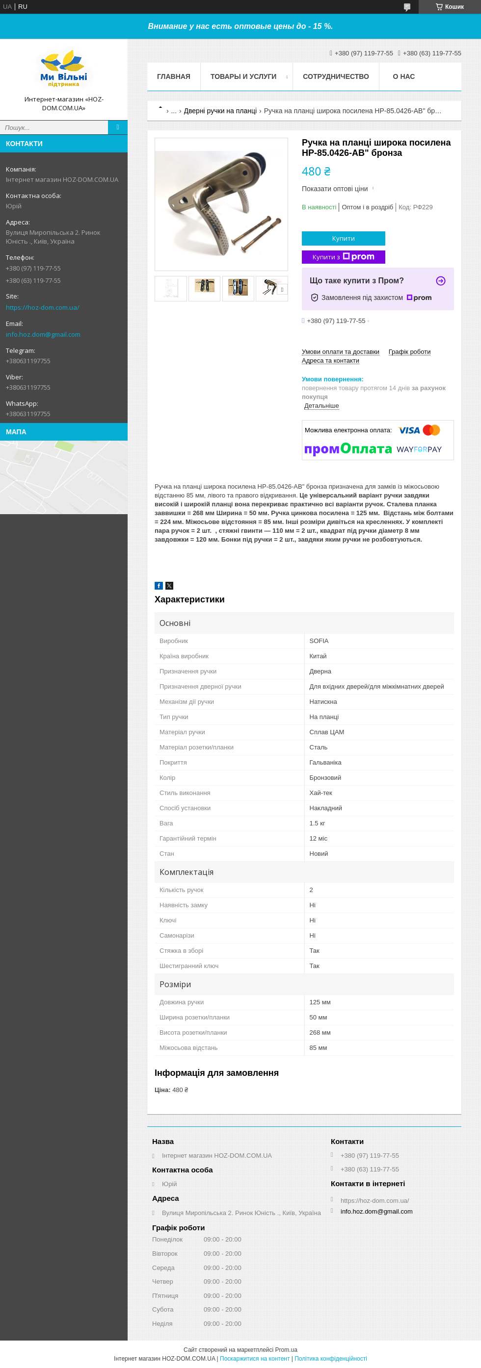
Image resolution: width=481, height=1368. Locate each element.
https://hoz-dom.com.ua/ (43, 307)
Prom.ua (286, 1349)
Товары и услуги (244, 76)
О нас (404, 76)
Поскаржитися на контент (255, 1358)
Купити (343, 238)
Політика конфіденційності (330, 1358)
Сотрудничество (336, 76)
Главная (173, 76)
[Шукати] (118, 127)
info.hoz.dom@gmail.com (43, 334)
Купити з (343, 257)
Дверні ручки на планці (220, 111)
